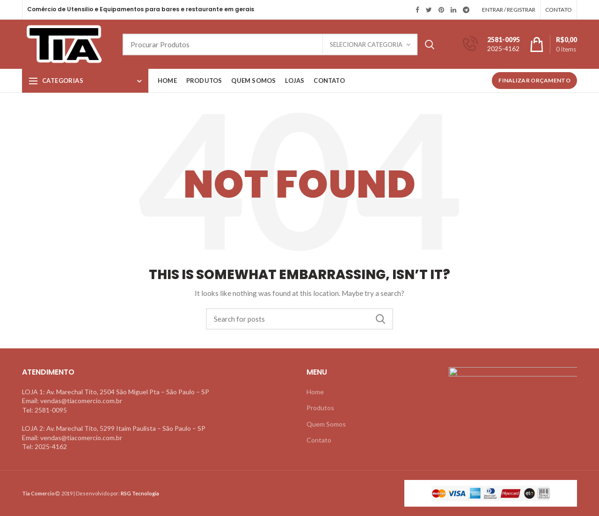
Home (315, 392)
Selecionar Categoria (366, 44)
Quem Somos (326, 424)
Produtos (320, 408)
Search (429, 44)
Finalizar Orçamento (534, 80)
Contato (319, 440)
